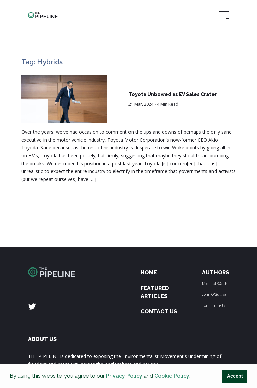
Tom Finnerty (213, 305)
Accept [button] (235, 376)
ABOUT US (42, 339)
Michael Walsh (214, 284)
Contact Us (159, 311)
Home (149, 272)
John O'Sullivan (215, 294)
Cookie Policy (171, 376)
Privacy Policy (124, 376)
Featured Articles (155, 292)
